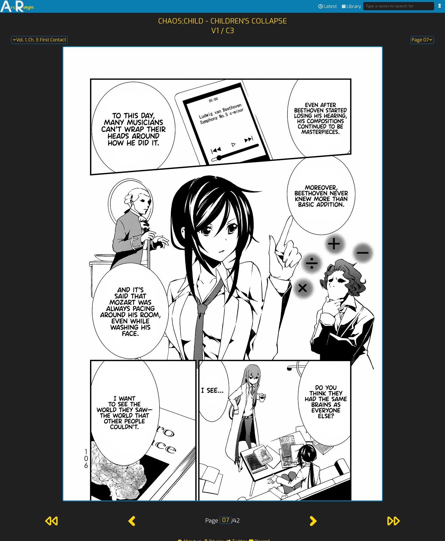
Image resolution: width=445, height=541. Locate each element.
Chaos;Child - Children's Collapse (222, 21)
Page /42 (222, 521)
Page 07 (422, 40)
